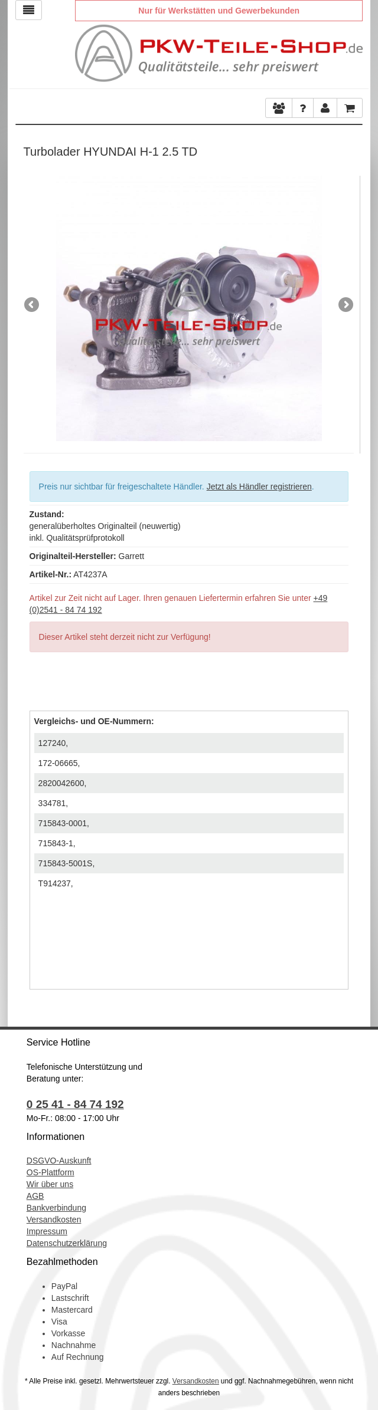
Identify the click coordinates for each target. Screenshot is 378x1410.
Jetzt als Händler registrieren (259, 486)
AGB (35, 1196)
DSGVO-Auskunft (59, 1160)
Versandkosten (54, 1219)
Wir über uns (50, 1184)
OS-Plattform (50, 1172)
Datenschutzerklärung (67, 1243)
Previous (32, 305)
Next (345, 305)
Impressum (47, 1231)
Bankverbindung (56, 1207)
